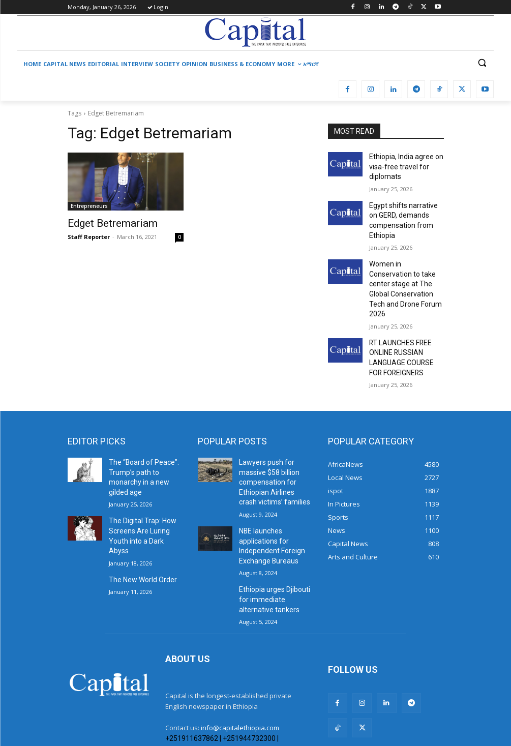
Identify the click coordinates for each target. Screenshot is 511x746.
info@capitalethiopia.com (240, 669)
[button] (482, 63)
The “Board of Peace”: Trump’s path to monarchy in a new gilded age (145, 438)
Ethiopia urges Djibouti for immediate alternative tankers (275, 543)
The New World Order (138, 518)
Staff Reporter (89, 235)
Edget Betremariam (105, 223)
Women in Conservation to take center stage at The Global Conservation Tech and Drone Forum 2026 (403, 270)
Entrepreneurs (89, 206)
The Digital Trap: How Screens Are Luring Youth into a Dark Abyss (144, 482)
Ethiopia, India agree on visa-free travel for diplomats (402, 165)
